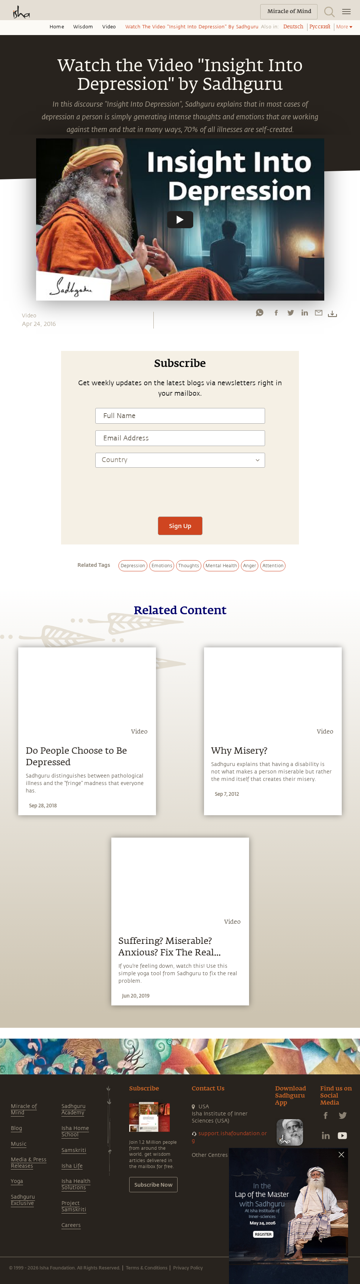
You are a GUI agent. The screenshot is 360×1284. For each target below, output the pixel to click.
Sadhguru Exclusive (23, 1200)
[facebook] (276, 314)
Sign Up (180, 526)
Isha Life (72, 1166)
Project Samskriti (73, 1206)
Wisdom (83, 26)
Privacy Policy (188, 1268)
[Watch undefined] (180, 219)
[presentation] (180, 487)
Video (109, 26)
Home (57, 26)
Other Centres (210, 1155)
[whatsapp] (259, 314)
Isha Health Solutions (75, 1184)
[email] (318, 314)
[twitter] (290, 314)
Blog (16, 1128)
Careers (71, 1225)
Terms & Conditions (147, 1268)
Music (18, 1144)
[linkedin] (304, 314)
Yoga (17, 1181)
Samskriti (73, 1150)
